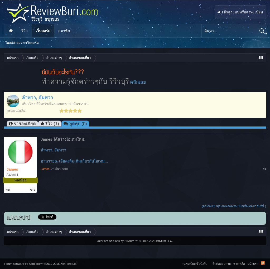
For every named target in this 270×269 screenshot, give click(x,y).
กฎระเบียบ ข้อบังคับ (194, 263)
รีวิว (24, 31)
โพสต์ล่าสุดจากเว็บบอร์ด (22, 43)
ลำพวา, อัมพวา (53, 150)
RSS (263, 263)
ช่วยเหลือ (239, 263)
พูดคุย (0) (78, 123)
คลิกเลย (138, 82)
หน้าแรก (10, 30)
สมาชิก (64, 31)
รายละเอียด (25, 123)
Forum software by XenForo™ (40, 263)
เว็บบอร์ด (43, 31)
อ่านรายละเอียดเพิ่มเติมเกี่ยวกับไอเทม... (74, 161)
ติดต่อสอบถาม (222, 263)
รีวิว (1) (52, 123)
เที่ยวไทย (29, 104)
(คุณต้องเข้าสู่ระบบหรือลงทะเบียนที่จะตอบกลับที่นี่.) (234, 206)
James (61, 104)
